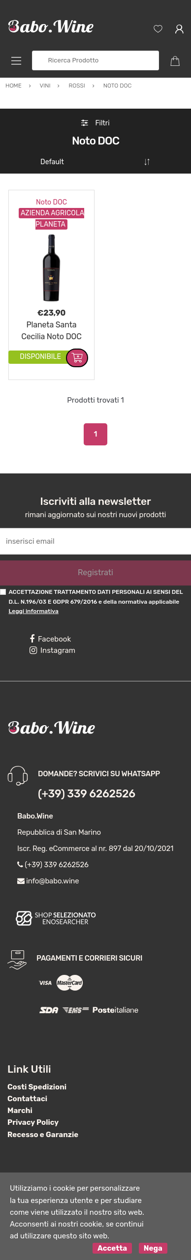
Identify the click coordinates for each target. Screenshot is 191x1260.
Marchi (19, 1106)
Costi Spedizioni (36, 1083)
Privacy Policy (33, 1118)
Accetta (112, 1244)
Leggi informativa (33, 607)
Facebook (50, 635)
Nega (153, 1244)
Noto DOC (51, 198)
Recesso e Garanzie (42, 1130)
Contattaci (27, 1094)
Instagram (52, 646)
